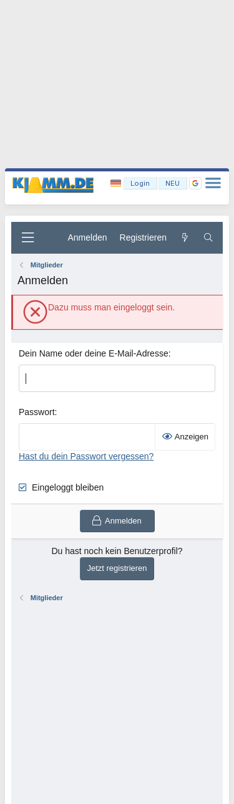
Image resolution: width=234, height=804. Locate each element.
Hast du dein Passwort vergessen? (86, 456)
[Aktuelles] (185, 238)
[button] (195, 183)
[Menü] (27, 238)
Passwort (37, 412)
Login (140, 183)
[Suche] (208, 238)
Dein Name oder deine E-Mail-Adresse (93, 353)
